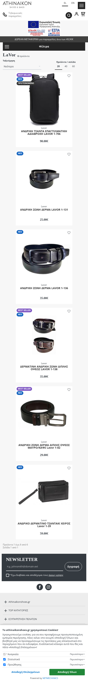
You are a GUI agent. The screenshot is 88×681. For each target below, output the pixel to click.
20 (58, 66)
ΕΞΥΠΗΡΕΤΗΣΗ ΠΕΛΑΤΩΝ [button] (22, 619)
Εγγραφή (73, 566)
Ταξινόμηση (9, 60)
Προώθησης (14, 664)
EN (72, 3)
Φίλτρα (27, 47)
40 (66, 66)
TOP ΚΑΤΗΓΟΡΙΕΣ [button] (18, 610)
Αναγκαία (13, 654)
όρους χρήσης (56, 575)
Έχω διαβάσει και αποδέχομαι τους (37, 575)
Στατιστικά (14, 659)
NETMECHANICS (50, 678)
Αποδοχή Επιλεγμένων (25, 672)
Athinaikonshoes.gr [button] (19, 601)
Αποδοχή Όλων (67, 672)
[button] (68, 75)
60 (73, 66)
